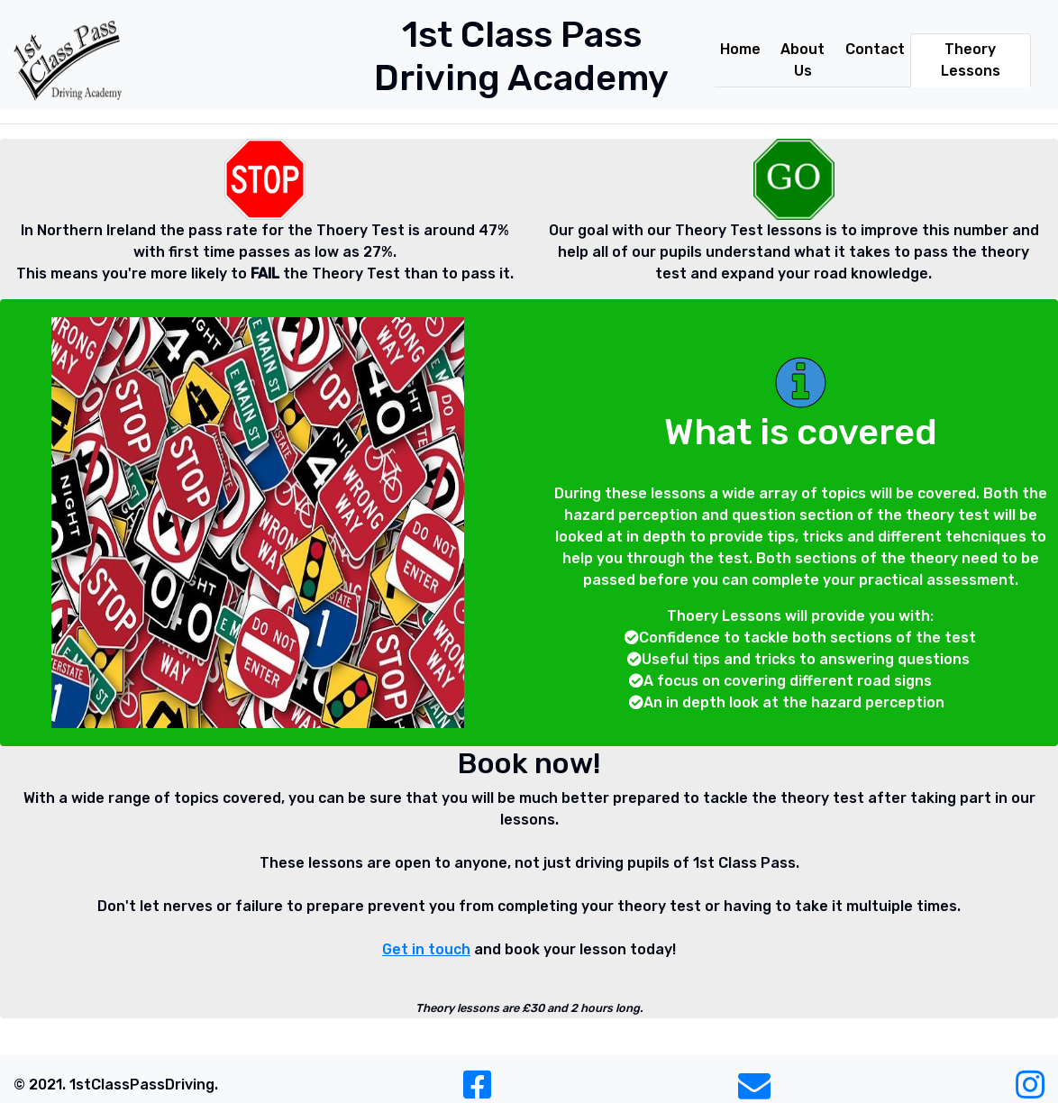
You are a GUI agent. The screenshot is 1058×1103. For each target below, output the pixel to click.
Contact (875, 49)
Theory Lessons (970, 60)
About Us (802, 60)
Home (740, 49)
